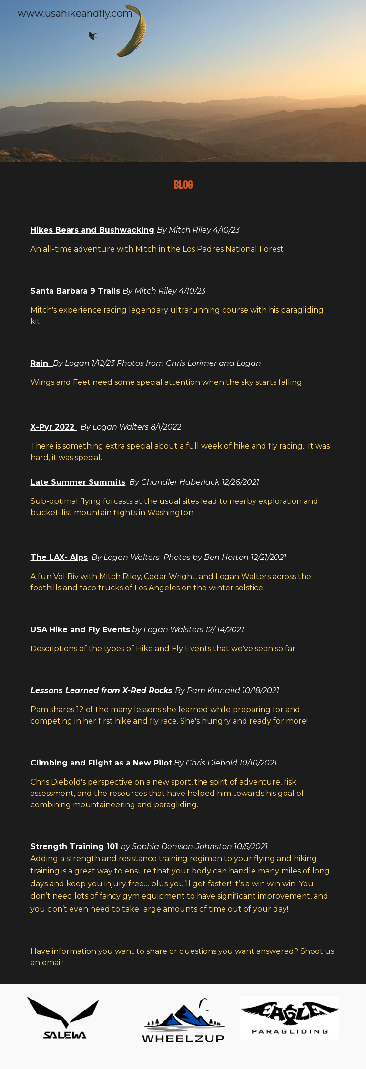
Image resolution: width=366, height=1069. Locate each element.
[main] (183, 185)
